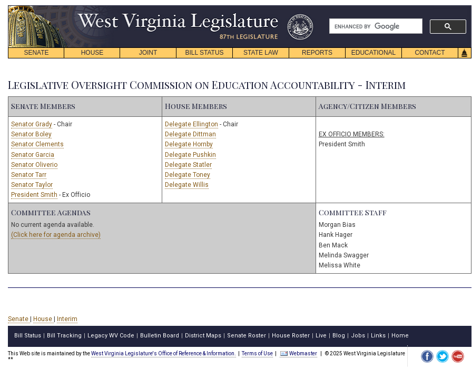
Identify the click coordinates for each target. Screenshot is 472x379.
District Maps (203, 335)
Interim (67, 319)
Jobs (358, 335)
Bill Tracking (64, 335)
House (43, 319)
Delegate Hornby (189, 144)
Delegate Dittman (190, 134)
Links (378, 335)
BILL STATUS (204, 52)
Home (400, 335)
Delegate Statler (188, 164)
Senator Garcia (32, 154)
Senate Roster (246, 335)
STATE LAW (260, 52)
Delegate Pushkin (190, 154)
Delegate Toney (187, 174)
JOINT (148, 52)
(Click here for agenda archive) (56, 234)
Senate (19, 319)
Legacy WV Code (110, 335)
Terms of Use (257, 353)
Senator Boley (31, 134)
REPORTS (317, 52)
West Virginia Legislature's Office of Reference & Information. (163, 353)
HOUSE (92, 52)
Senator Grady (31, 124)
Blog (338, 335)
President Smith (34, 194)
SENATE (36, 52)
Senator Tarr (28, 174)
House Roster (291, 335)
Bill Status (27, 335)
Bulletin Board (159, 335)
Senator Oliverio (34, 164)
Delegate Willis (187, 184)
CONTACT (430, 52)
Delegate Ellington (191, 124)
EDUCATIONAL (373, 52)
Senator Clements (37, 144)
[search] (375, 26)
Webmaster (298, 353)
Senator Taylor (32, 184)
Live (321, 335)
